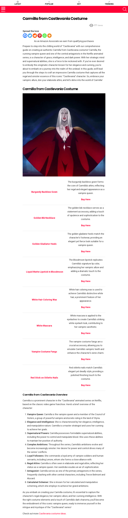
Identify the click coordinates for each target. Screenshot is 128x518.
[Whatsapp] (44, 35)
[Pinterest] (40, 35)
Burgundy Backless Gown (44, 192)
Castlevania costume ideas (52, 513)
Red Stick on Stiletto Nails (44, 377)
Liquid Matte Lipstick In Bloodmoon (44, 271)
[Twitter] (30, 35)
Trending (109, 3)
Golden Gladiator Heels (44, 244)
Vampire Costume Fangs (44, 351)
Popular (49, 3)
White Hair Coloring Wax (44, 299)
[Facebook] (25, 35)
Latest (17, 3)
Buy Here (85, 333)
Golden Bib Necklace (44, 218)
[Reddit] (35, 35)
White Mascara (44, 325)
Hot (79, 3)
